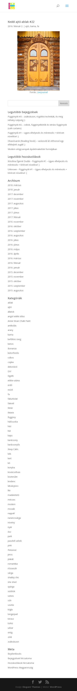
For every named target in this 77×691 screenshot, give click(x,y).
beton (10, 343)
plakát (11, 559)
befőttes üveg (14, 339)
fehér (10, 408)
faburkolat (13, 398)
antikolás (12, 325)
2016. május (14, 249)
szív (9, 600)
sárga (10, 573)
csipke (11, 362)
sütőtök (11, 591)
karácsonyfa (14, 444)
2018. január (14, 189)
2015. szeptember (16, 285)
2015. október (14, 281)
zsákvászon (13, 641)
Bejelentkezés (14, 653)
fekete (11, 412)
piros (10, 554)
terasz (11, 618)
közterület (12, 476)
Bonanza (12, 348)
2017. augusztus (15, 203)
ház (9, 426)
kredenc (11, 481)
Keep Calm (13, 449)
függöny (12, 417)
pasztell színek (15, 540)
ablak (10, 302)
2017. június (13, 212)
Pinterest (12, 550)
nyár (10, 527)
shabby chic (13, 577)
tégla (10, 609)
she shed (12, 582)
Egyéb (11, 375)
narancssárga (14, 518)
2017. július (13, 208)
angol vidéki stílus (16, 316)
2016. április (13, 253)
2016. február (14, 263)
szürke (11, 605)
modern (11, 504)
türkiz (10, 623)
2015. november (15, 276)
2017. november (15, 198)
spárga (11, 586)
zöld (10, 637)
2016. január (14, 267)
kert (10, 458)
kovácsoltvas (14, 472)
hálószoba (13, 421)
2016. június (13, 244)
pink (10, 545)
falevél (11, 403)
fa (38, 26)
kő (9, 463)
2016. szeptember (16, 231)
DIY (9, 371)
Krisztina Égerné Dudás (19, 161)
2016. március (14, 258)
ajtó (27, 26)
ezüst (10, 389)
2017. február (14, 217)
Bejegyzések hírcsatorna (20, 658)
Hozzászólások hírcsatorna (21, 663)
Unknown (12, 169)
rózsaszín (12, 568)
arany (10, 330)
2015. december (15, 272)
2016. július (13, 240)
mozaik (11, 508)
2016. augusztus (15, 235)
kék (9, 453)
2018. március (14, 185)
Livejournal (42, 92)
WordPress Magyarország (20, 667)
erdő (10, 385)
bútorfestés (13, 353)
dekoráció (12, 366)
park (10, 536)
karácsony (13, 440)
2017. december (15, 194)
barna (33, 26)
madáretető (13, 495)
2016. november (15, 221)
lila (9, 490)
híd (9, 430)
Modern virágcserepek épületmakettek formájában (32, 149)
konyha (11, 467)
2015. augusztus (15, 290)
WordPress (56, 686)
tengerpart (13, 614)
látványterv (13, 486)
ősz (9, 531)
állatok (11, 311)
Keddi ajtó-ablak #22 (21, 22)
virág (10, 632)
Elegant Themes (31, 686)
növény (11, 522)
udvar (10, 627)
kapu (10, 435)
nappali (11, 513)
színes (11, 595)
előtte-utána (14, 380)
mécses (11, 499)
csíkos (11, 357)
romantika (13, 563)
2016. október (14, 226)
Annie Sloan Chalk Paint (19, 321)
